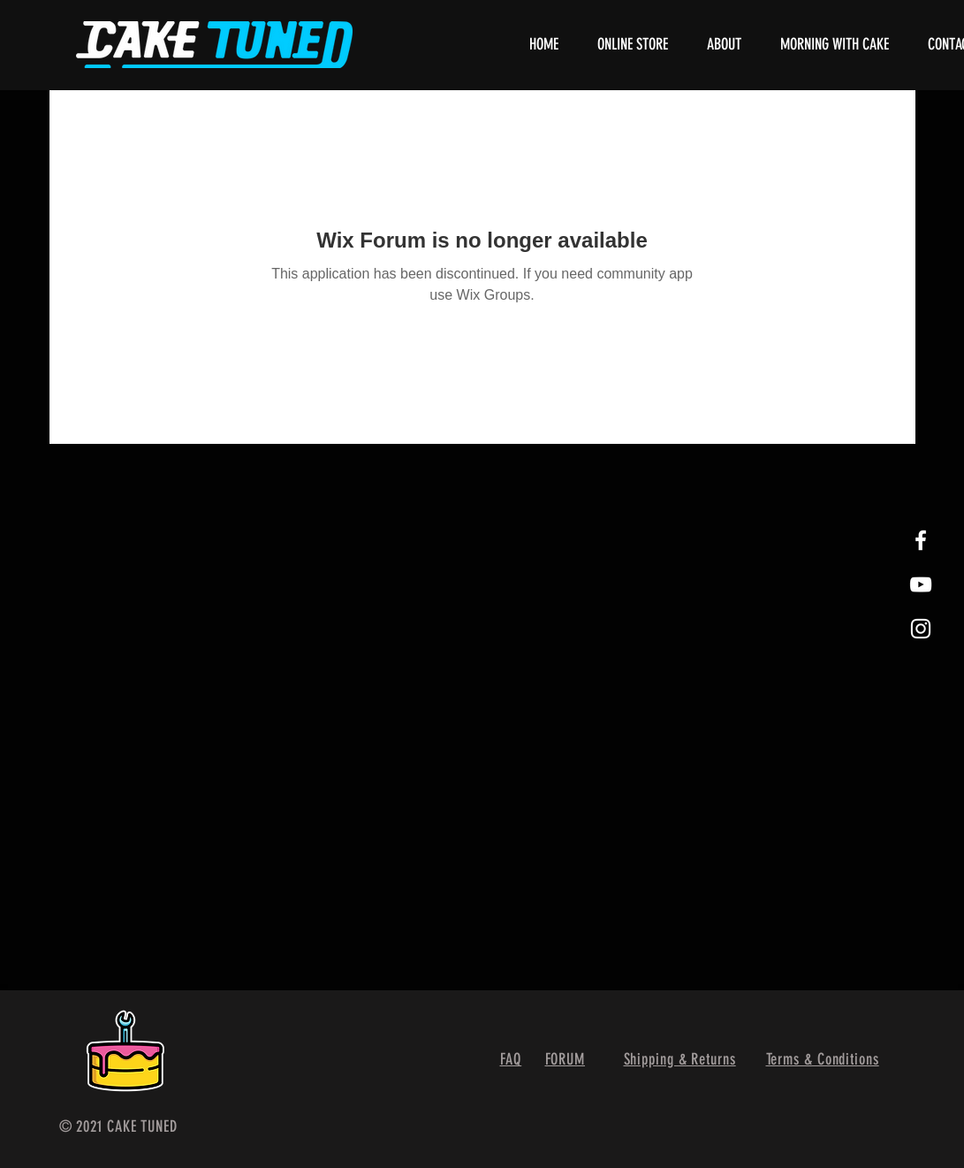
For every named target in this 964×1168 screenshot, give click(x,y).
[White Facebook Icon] (920, 540)
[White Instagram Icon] (920, 628)
